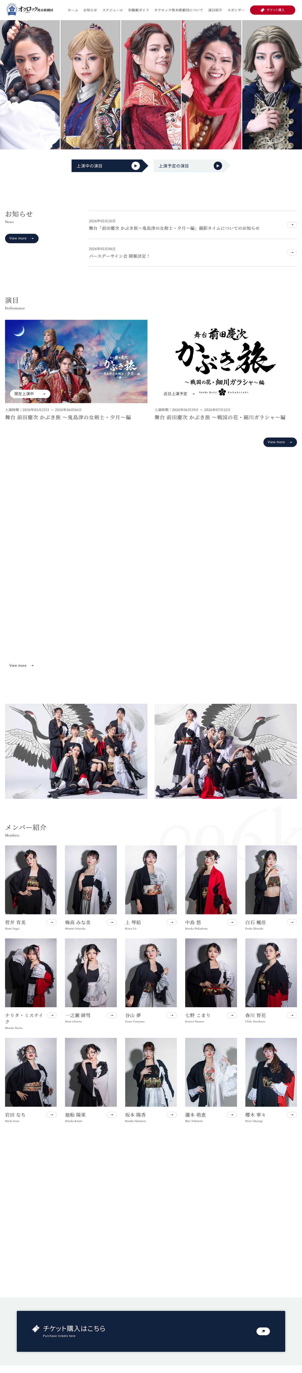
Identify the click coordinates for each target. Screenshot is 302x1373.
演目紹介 (215, 10)
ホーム (73, 10)
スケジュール (112, 10)
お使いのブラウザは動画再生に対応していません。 (151, 579)
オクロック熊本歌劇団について (178, 10)
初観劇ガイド (138, 10)
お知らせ (90, 10)
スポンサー (236, 10)
